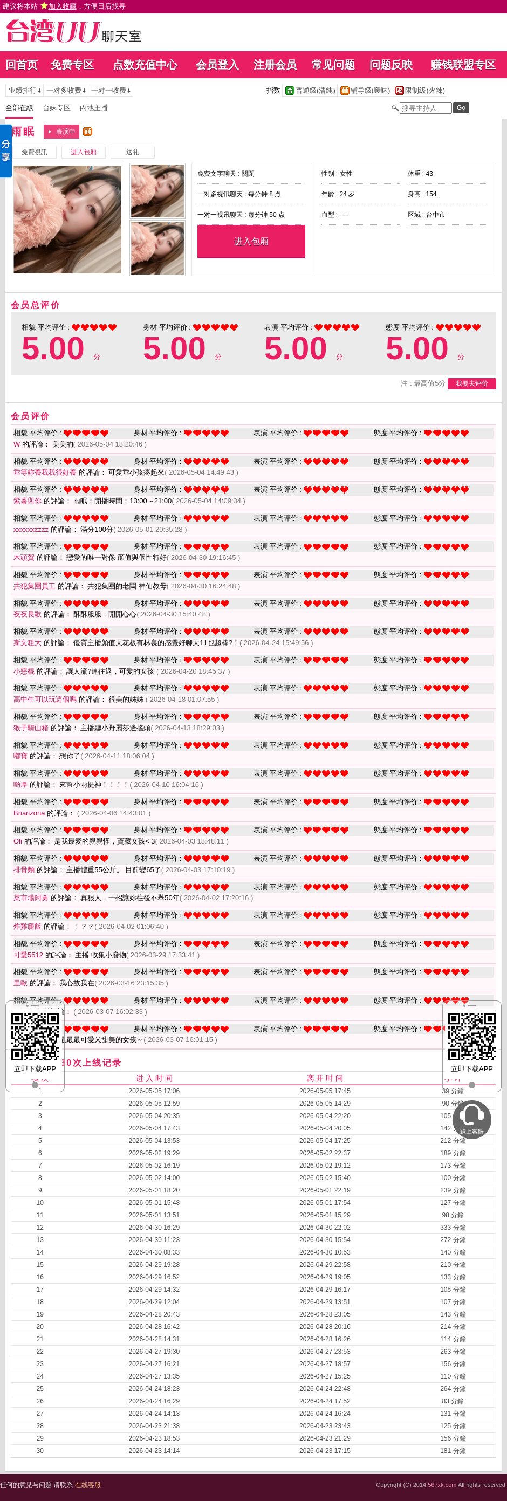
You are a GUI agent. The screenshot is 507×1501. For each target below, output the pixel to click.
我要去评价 (472, 383)
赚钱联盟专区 (463, 65)
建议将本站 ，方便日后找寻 (64, 6)
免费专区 (72, 65)
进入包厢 (251, 241)
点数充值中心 (145, 65)
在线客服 (88, 1485)
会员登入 (217, 65)
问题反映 (391, 65)
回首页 (21, 65)
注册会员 (275, 65)
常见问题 (333, 65)
